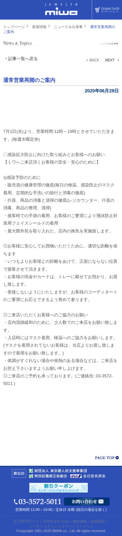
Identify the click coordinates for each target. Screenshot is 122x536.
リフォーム (84, 526)
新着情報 (39, 27)
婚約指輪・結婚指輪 (89, 521)
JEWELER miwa (55, 521)
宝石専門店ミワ (26, 521)
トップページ (14, 27)
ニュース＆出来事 (68, 27)
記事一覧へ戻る (23, 58)
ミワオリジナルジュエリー (50, 526)
